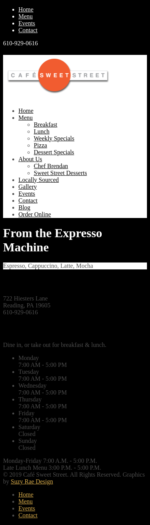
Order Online (34, 214)
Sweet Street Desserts (60, 173)
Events (26, 23)
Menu (25, 16)
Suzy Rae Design (32, 481)
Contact (28, 30)
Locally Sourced (38, 180)
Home (25, 9)
